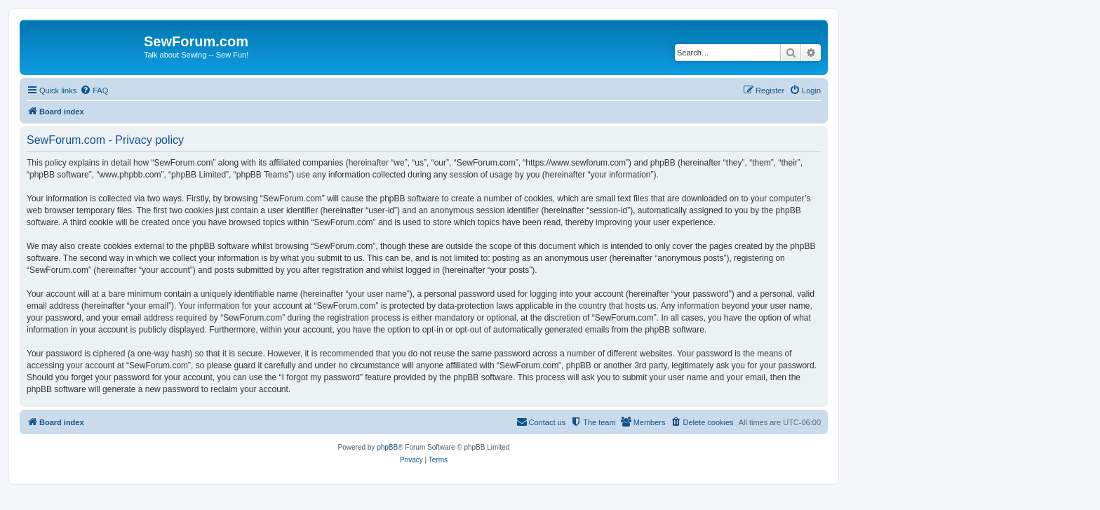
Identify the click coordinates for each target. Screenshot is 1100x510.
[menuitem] (94, 90)
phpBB (387, 447)
